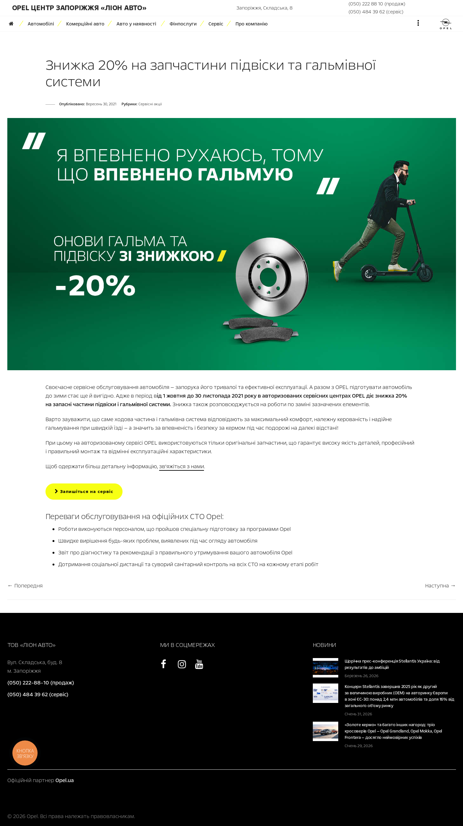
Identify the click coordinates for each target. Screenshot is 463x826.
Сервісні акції (150, 104)
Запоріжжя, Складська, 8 (264, 8)
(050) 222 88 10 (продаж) (376, 4)
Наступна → (440, 585)
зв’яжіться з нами (181, 466)
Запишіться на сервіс (84, 492)
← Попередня (25, 585)
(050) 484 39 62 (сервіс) (375, 12)
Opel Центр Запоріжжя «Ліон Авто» (79, 8)
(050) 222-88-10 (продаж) (40, 682)
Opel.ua (64, 780)
